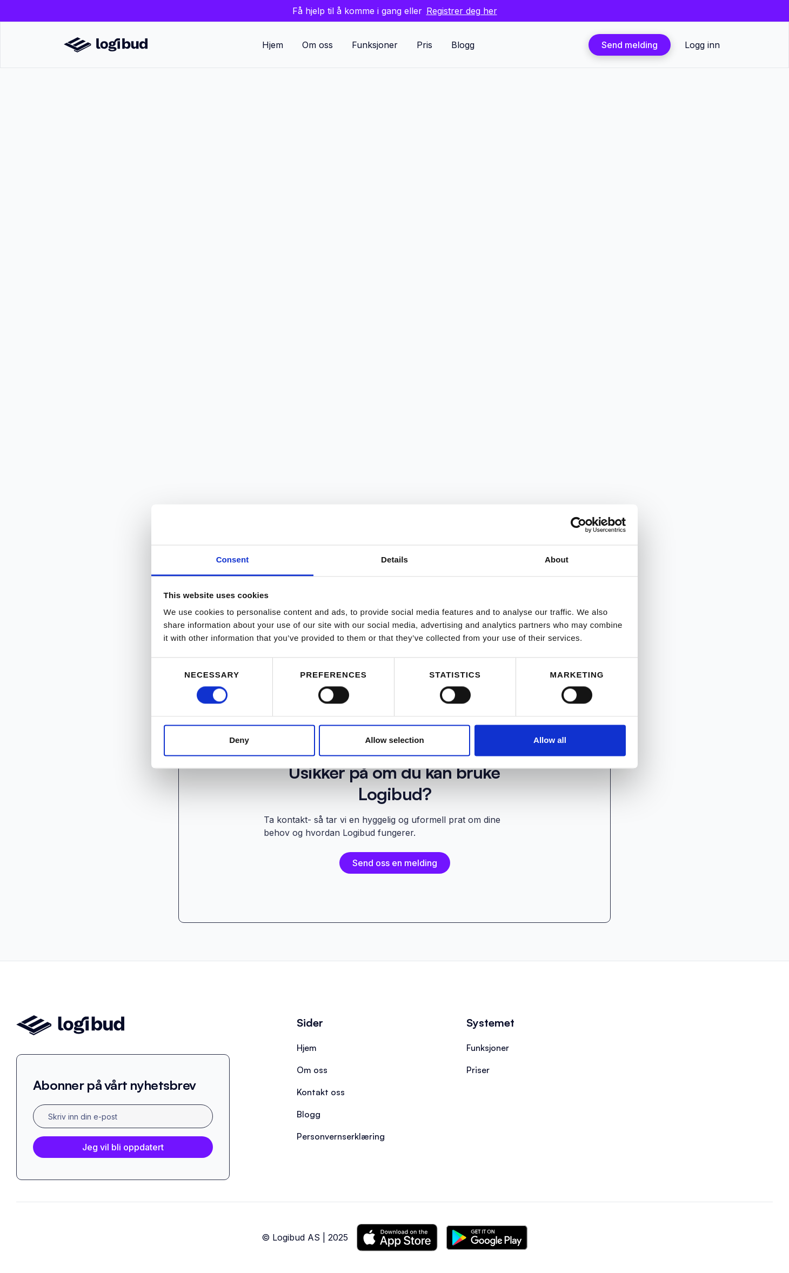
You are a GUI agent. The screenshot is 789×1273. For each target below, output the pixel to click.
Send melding (629, 44)
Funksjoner (375, 44)
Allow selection (394, 740)
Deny (239, 740)
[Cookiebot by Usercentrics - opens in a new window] (578, 525)
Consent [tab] (232, 559)
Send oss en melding (394, 862)
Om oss (317, 44)
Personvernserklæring (341, 1136)
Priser (478, 1070)
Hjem (272, 44)
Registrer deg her (461, 10)
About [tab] (557, 559)
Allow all (549, 740)
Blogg (462, 44)
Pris (424, 44)
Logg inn (702, 44)
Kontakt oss (321, 1092)
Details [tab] (394, 559)
